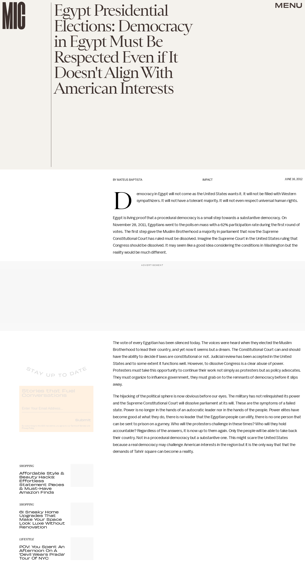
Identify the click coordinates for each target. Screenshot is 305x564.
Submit (83, 423)
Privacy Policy (28, 432)
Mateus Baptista (129, 179)
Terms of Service (78, 429)
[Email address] (56, 411)
